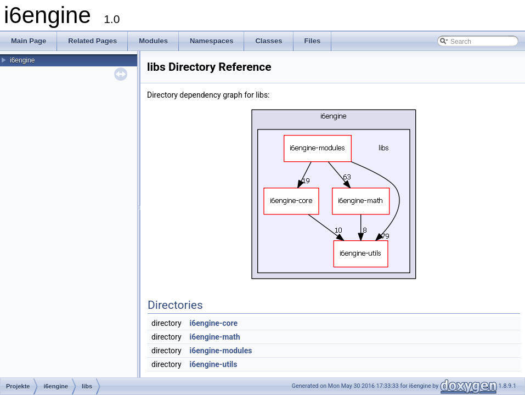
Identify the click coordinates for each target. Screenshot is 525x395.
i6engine (22, 60)
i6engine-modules (221, 350)
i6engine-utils (214, 364)
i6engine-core (214, 323)
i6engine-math (215, 336)
